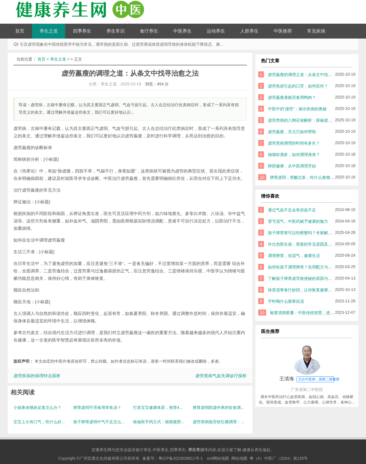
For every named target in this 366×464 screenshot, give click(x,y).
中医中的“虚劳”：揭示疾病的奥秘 (297, 109)
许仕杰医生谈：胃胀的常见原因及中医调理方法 (310, 244)
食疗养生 (149, 31)
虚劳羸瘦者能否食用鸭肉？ (292, 97)
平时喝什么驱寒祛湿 (286, 301)
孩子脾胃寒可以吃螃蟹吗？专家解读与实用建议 (310, 232)
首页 (19, 31)
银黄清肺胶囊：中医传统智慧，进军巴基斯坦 (310, 312)
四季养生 (82, 31)
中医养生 (182, 31)
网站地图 (239, 458)
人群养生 (249, 31)
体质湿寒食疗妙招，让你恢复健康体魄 (302, 290)
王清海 (309, 379)
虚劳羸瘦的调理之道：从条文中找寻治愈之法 (308, 74)
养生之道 (48, 31)
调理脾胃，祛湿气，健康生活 (294, 255)
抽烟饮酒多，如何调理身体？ (294, 154)
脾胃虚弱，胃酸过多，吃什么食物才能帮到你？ (312, 177)
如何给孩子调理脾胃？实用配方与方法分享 (306, 267)
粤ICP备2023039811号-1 (180, 458)
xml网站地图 (218, 458)
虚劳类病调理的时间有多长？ (294, 143)
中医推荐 (283, 31)
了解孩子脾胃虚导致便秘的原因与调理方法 (306, 278)
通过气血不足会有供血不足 (292, 210)
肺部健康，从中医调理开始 (292, 166)
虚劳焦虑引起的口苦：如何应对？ (298, 86)
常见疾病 (316, 31)
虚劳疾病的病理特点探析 (37, 375)
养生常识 (115, 31)
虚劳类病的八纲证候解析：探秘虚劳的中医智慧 (310, 120)
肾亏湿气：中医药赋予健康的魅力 (298, 221)
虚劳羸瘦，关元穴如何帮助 (292, 131)
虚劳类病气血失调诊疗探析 (221, 375)
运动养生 (216, 31)
